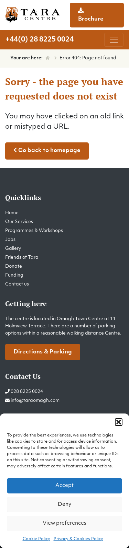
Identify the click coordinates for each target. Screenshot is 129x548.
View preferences (64, 523)
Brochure (91, 15)
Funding (14, 275)
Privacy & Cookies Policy (78, 539)
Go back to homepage (46, 150)
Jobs (10, 239)
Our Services (19, 222)
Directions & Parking (42, 352)
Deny (64, 504)
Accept (64, 485)
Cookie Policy (36, 539)
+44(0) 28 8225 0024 (40, 39)
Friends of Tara (22, 257)
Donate (13, 266)
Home (12, 213)
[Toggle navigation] (113, 40)
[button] (118, 422)
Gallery (13, 248)
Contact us (17, 284)
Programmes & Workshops (34, 231)
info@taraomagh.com (35, 400)
